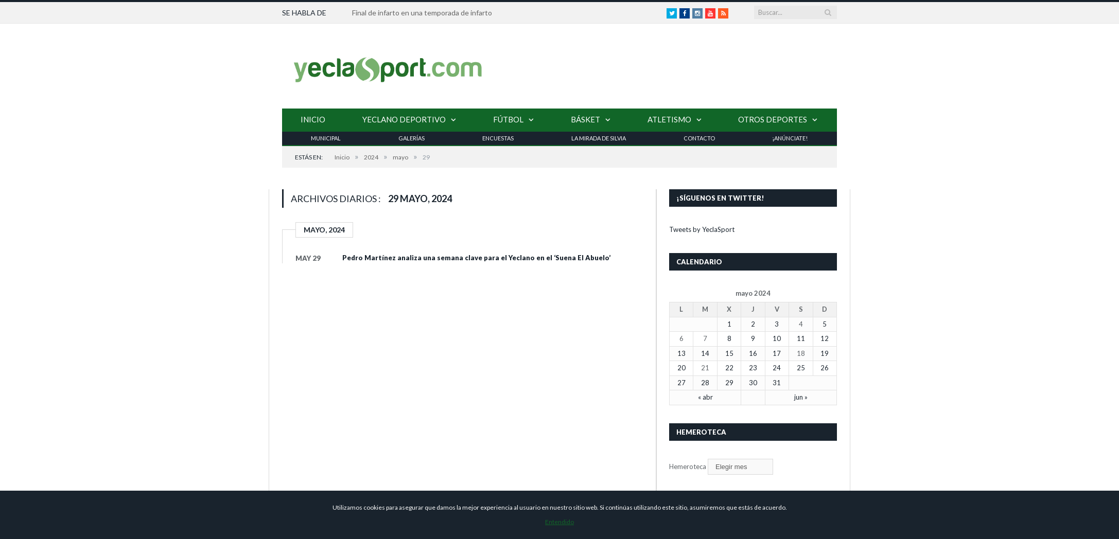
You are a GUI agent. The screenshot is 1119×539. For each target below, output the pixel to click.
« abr (705, 397)
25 (801, 368)
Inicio (313, 119)
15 (729, 353)
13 (681, 353)
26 (824, 368)
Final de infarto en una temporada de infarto (422, 12)
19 (824, 353)
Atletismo (669, 119)
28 (705, 383)
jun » (801, 397)
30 (753, 383)
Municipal (326, 138)
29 (729, 383)
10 (777, 338)
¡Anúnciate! (790, 138)
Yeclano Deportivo (404, 119)
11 (801, 338)
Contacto (699, 138)
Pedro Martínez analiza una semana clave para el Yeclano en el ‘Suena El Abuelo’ (476, 258)
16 (753, 353)
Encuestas (498, 138)
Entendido (559, 522)
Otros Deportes (772, 119)
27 (681, 383)
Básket (585, 119)
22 (729, 368)
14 (705, 353)
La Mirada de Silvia (598, 138)
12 (824, 338)
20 (681, 368)
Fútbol (508, 119)
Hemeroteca (687, 466)
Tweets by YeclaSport (702, 229)
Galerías (411, 138)
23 (753, 368)
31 (777, 383)
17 (777, 353)
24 (777, 368)
